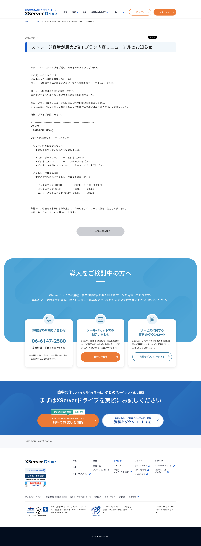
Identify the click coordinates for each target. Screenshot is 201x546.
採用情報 (134, 497)
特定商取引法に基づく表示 (56, 497)
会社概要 (122, 497)
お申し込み (164, 12)
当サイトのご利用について (80, 497)
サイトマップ (110, 497)
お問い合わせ (100, 357)
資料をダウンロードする (152, 356)
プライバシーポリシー (34, 497)
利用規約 (97, 497)
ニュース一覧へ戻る (100, 231)
